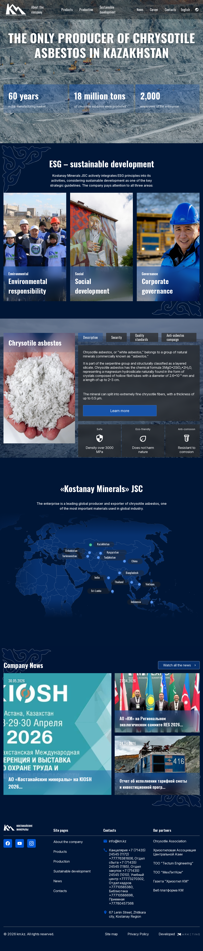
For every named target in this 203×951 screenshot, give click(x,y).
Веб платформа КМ (168, 890)
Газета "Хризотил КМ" (171, 881)
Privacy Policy (138, 934)
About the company (37, 10)
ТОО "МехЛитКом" (168, 872)
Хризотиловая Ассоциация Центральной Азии (174, 852)
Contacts (170, 9)
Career (154, 9)
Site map (111, 934)
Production (86, 9)
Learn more (119, 411)
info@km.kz (117, 841)
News (140, 9)
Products (67, 9)
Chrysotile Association (169, 841)
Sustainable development (108, 10)
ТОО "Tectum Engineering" (173, 863)
